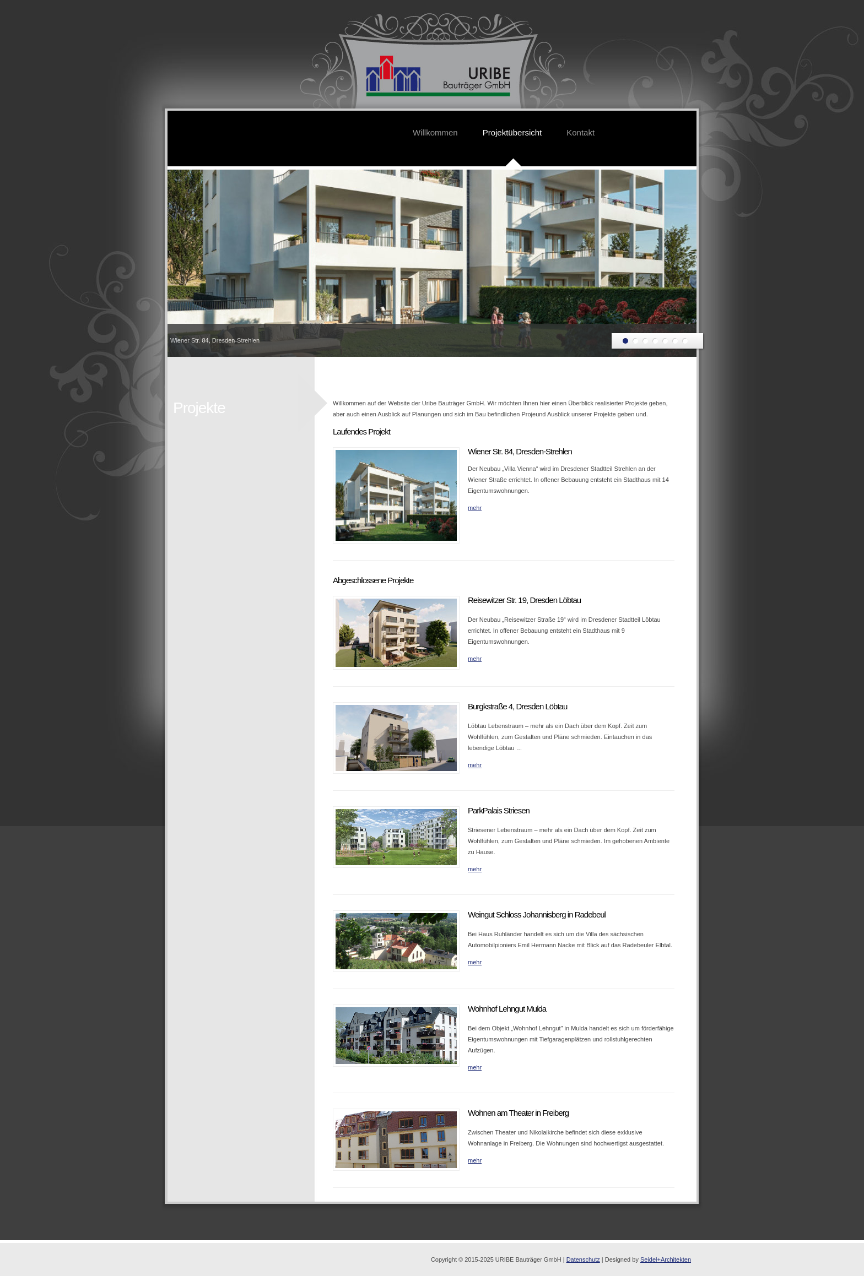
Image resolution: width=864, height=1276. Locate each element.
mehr (475, 507)
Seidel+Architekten (665, 1259)
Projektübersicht (512, 132)
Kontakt (580, 132)
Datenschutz (583, 1259)
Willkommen (435, 132)
